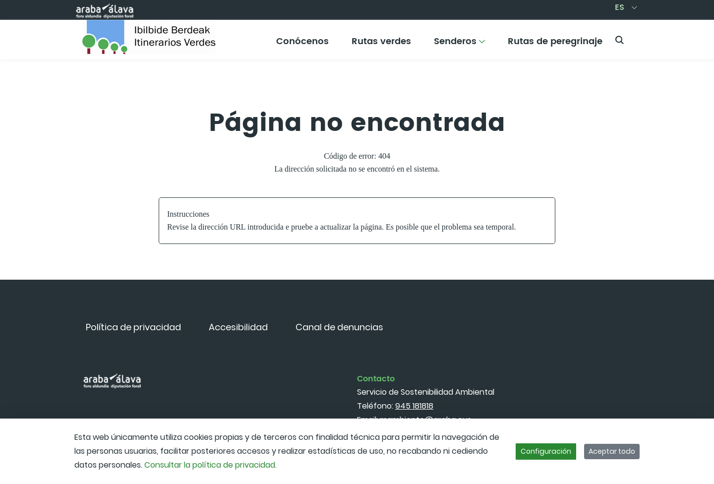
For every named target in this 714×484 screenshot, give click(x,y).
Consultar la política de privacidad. (210, 465)
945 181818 (414, 406)
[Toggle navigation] (689, 37)
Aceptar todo (612, 451)
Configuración (546, 451)
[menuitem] (302, 45)
